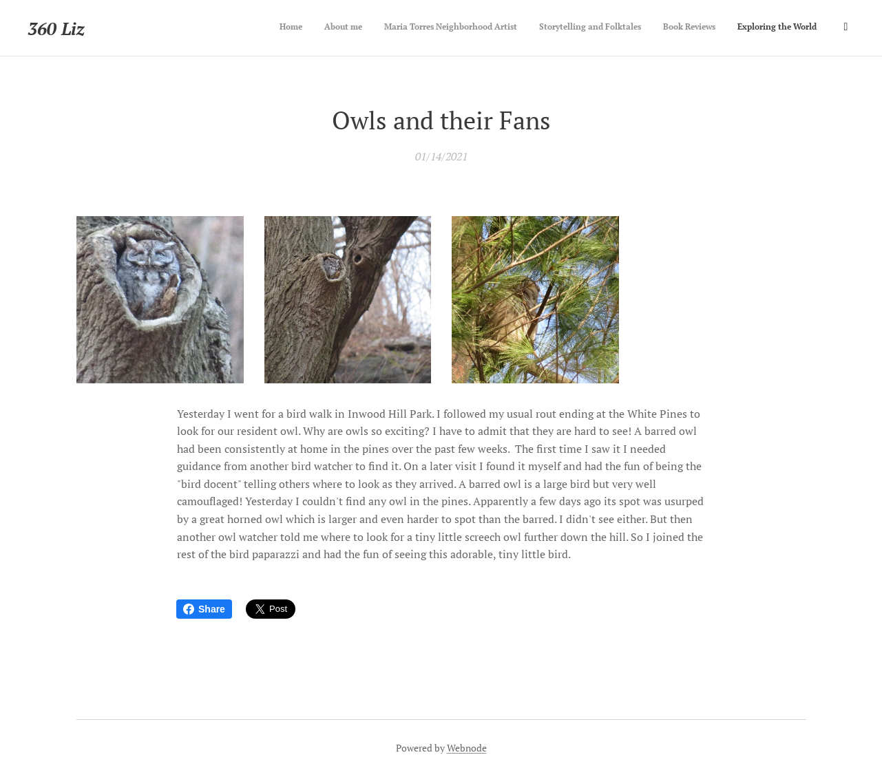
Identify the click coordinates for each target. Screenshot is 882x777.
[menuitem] (726, 28)
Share (204, 609)
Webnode (467, 747)
